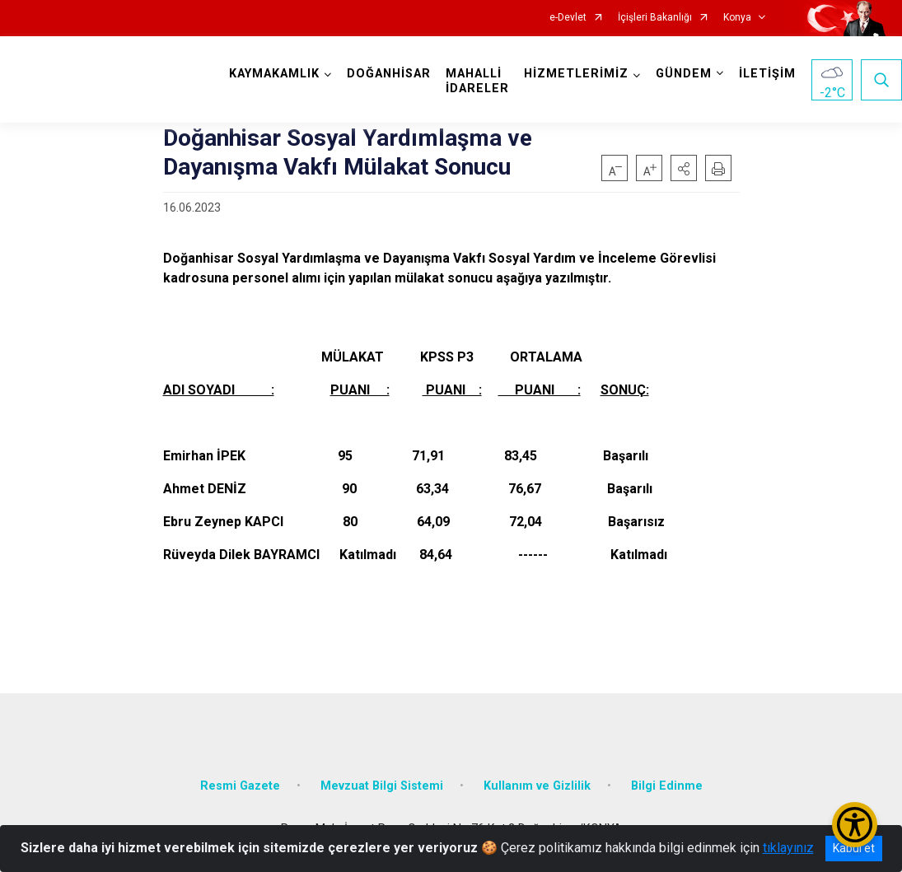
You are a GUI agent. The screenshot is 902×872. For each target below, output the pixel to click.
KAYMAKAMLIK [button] (274, 74)
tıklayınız (788, 848)
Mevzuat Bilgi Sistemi (381, 786)
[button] (684, 168)
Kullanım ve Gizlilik (537, 786)
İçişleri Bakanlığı (655, 17)
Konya (737, 17)
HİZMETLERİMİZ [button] (576, 74)
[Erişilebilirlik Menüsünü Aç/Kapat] (854, 824)
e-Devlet (568, 17)
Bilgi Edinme (667, 786)
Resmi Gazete (240, 786)
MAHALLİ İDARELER (477, 81)
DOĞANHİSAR (389, 74)
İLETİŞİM (767, 74)
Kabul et (854, 848)
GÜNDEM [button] (684, 74)
